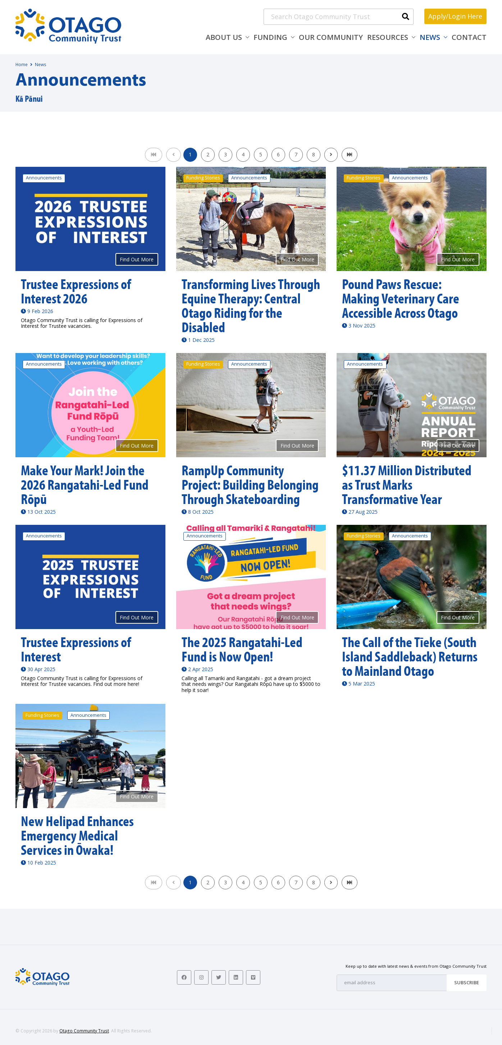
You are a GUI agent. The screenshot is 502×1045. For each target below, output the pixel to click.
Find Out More (137, 259)
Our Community (331, 37)
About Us (224, 37)
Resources (387, 37)
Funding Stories (203, 178)
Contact (469, 37)
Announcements (44, 178)
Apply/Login (455, 16)
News (430, 37)
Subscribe (466, 982)
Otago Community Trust (84, 1031)
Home (21, 64)
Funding (270, 37)
